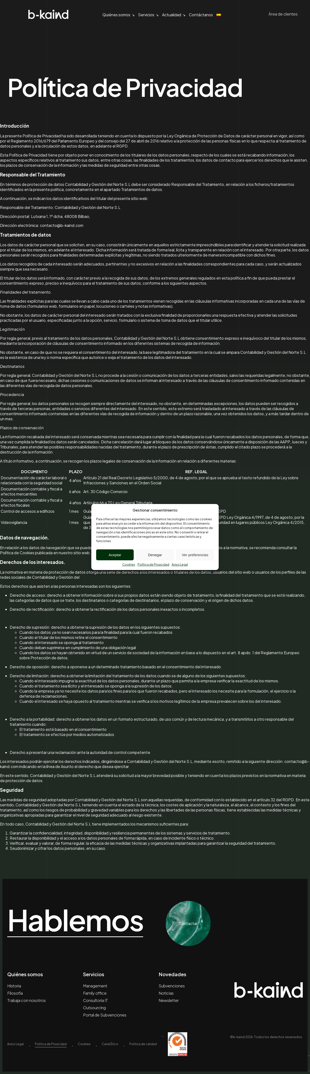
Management (95, 985)
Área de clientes (279, 14)
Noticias (166, 993)
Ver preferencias (195, 555)
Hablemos (75, 919)
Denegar (155, 555)
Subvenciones (172, 985)
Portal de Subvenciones (104, 1014)
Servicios (146, 14)
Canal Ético (110, 1044)
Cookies (128, 564)
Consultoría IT (95, 1000)
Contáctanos (201, 14)
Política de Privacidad (153, 564)
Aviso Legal (180, 564)
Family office (95, 993)
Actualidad (171, 14)
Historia (14, 985)
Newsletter (169, 1000)
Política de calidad (143, 1044)
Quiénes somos (116, 14)
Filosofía (15, 993)
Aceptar (115, 555)
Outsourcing (94, 1007)
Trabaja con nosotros (26, 1000)
